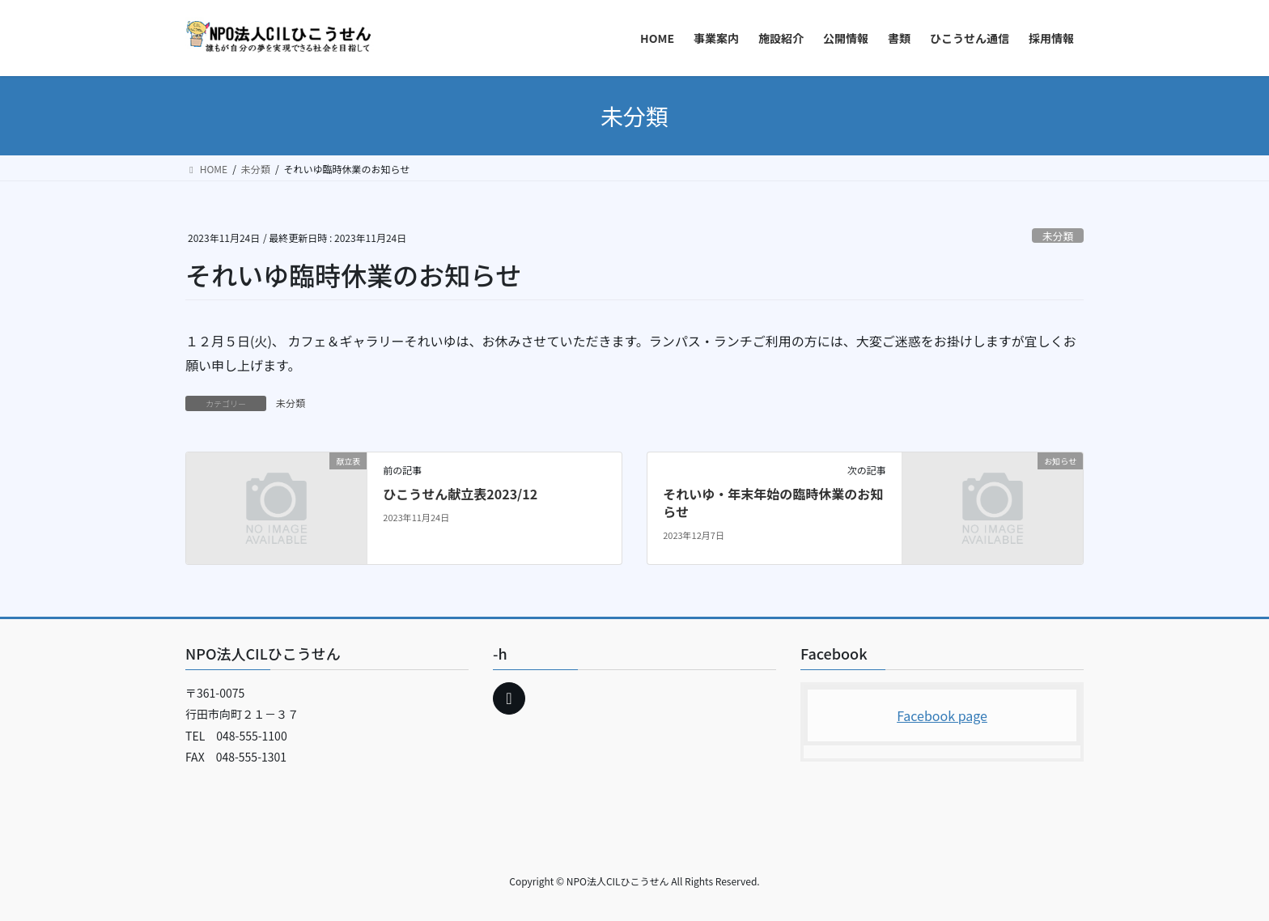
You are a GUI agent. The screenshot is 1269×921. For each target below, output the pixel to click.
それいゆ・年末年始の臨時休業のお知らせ (773, 502)
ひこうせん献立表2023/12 (460, 493)
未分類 (1057, 236)
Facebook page (942, 715)
